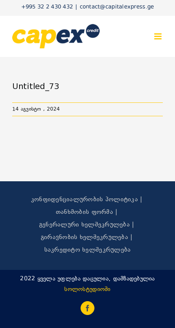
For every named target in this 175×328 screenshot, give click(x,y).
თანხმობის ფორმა (84, 212)
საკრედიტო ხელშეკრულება (87, 250)
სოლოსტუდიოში (87, 289)
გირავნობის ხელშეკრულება (84, 237)
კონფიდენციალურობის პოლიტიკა (84, 199)
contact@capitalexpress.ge (117, 7)
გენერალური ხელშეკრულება (84, 225)
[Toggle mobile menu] (158, 36)
